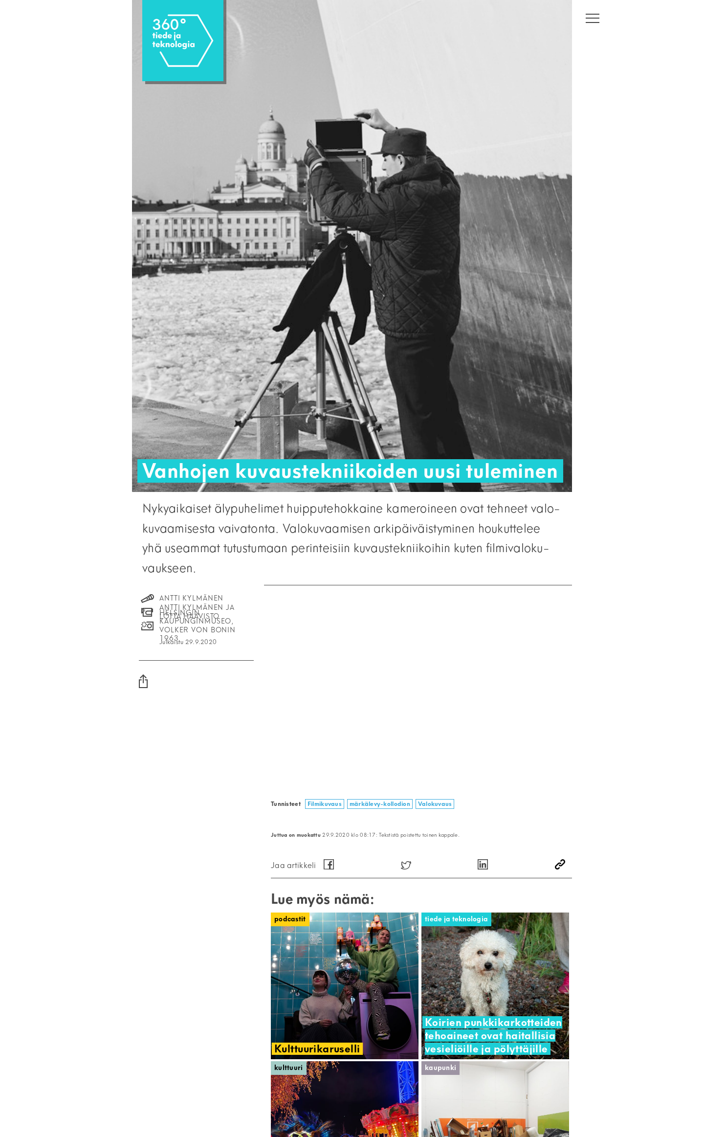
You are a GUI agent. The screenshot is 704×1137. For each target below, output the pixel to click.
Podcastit (290, 919)
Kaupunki (440, 1068)
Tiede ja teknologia (456, 919)
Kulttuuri (288, 1068)
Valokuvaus (435, 803)
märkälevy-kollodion (380, 803)
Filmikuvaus (325, 803)
